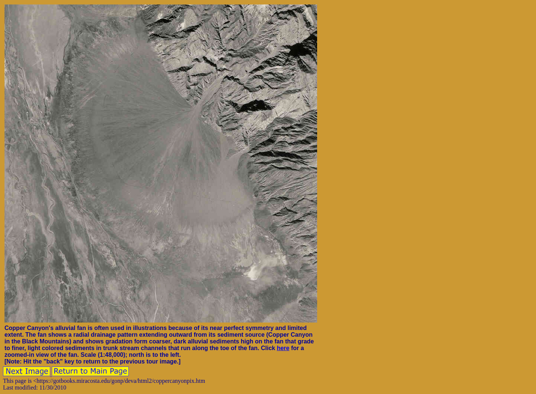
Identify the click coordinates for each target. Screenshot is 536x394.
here (283, 348)
